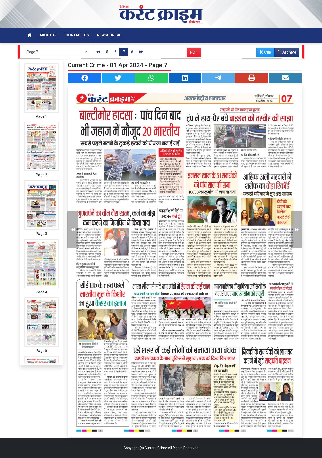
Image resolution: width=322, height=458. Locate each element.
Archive (285, 53)
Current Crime (156, 448)
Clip (265, 52)
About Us (48, 35)
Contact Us (77, 35)
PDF (194, 52)
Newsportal (109, 35)
